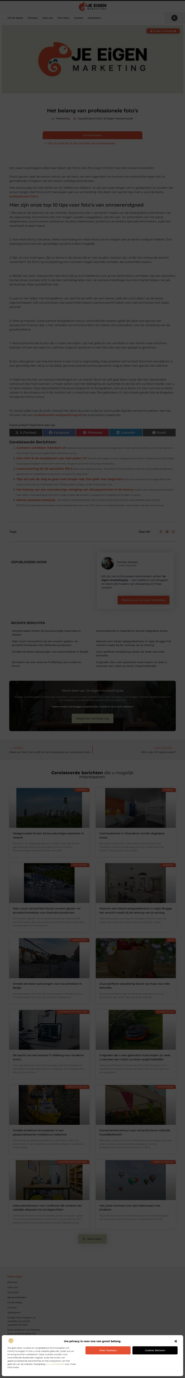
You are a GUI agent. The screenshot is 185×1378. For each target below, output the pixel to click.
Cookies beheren (155, 1350)
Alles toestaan (108, 1350)
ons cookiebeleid (55, 1364)
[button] (176, 1341)
